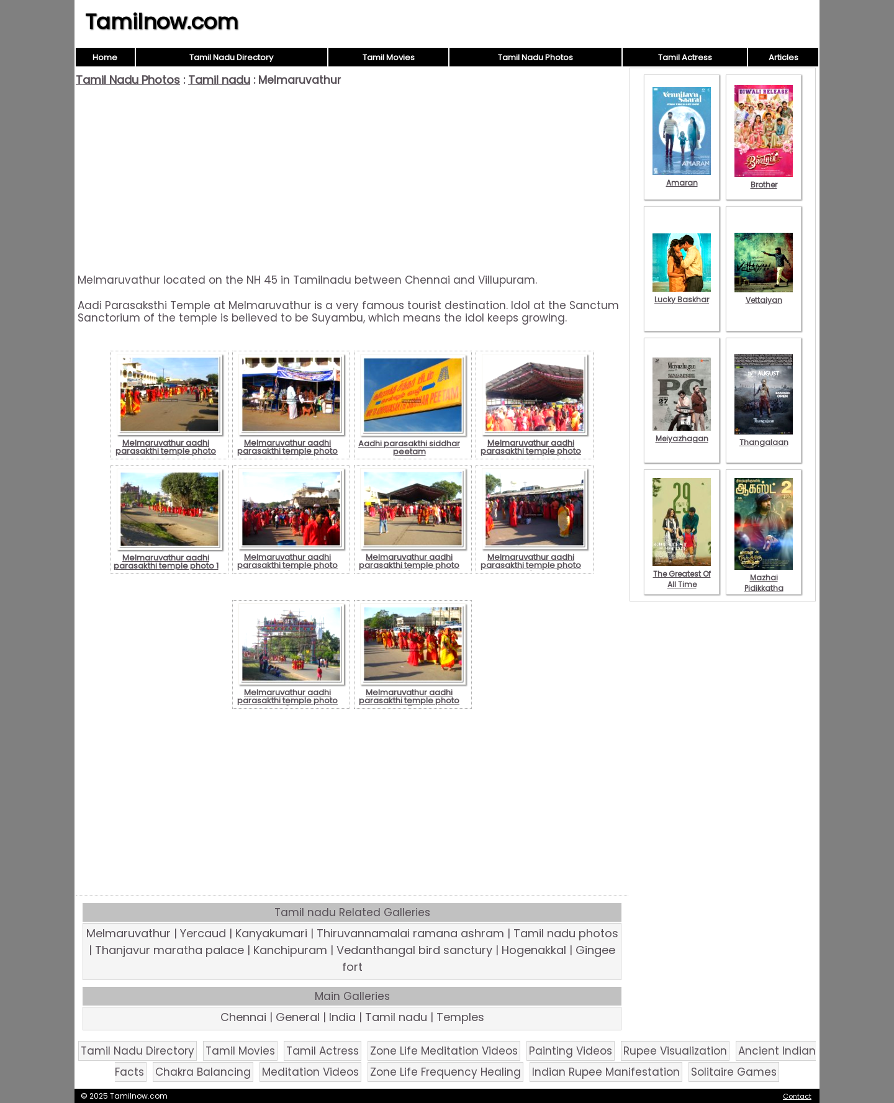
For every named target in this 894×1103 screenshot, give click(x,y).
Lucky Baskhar (681, 294)
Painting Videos (570, 1050)
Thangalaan (763, 437)
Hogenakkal (534, 950)
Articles (783, 57)
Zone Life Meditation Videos (444, 1050)
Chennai (243, 1017)
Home (105, 57)
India (342, 1017)
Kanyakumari (271, 933)
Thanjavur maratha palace (169, 950)
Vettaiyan (763, 294)
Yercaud (203, 933)
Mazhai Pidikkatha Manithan (763, 583)
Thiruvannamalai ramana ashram (410, 933)
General (298, 1017)
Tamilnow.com (161, 22)
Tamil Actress (685, 57)
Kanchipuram (290, 950)
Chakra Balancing (203, 1072)
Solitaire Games (734, 1072)
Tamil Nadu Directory (231, 57)
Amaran (681, 177)
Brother (763, 179)
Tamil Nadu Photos (535, 57)
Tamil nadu (219, 80)
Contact (797, 1096)
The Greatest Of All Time (681, 574)
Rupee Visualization (675, 1050)
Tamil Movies (389, 57)
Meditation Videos (310, 1072)
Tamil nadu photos (565, 933)
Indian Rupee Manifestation (606, 1072)
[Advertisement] (352, 180)
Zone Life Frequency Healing (445, 1072)
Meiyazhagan (681, 433)
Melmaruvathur (128, 933)
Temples (460, 1017)
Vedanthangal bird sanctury (414, 950)
